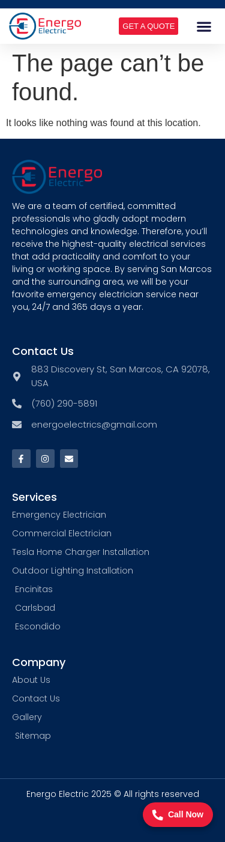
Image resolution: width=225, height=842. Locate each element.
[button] (204, 26)
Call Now (177, 815)
